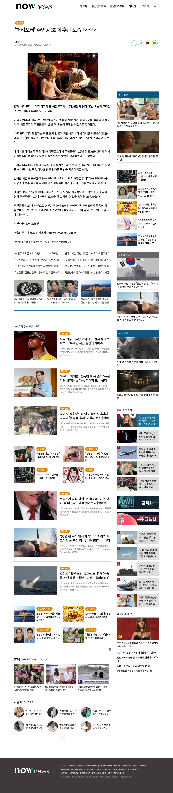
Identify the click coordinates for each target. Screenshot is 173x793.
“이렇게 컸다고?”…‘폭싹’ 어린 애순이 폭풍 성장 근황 (68, 713)
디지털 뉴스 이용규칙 (130, 765)
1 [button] (60, 737)
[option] (28, 678)
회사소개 (71, 765)
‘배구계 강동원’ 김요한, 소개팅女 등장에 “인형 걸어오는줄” (34, 728)
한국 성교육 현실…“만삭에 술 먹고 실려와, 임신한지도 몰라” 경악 (92, 688)
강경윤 (18, 41)
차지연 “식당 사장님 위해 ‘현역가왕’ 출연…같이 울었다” (34, 713)
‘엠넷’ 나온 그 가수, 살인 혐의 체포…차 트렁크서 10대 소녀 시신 (27, 688)
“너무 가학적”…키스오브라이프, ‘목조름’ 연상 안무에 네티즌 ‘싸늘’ (60, 688)
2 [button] (62, 737)
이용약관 (80, 765)
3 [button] (64, 737)
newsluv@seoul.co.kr (62, 233)
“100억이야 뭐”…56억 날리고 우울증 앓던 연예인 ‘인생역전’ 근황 (102, 713)
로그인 (63, 765)
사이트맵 (143, 765)
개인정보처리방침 (91, 765)
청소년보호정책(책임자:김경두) (110, 765)
